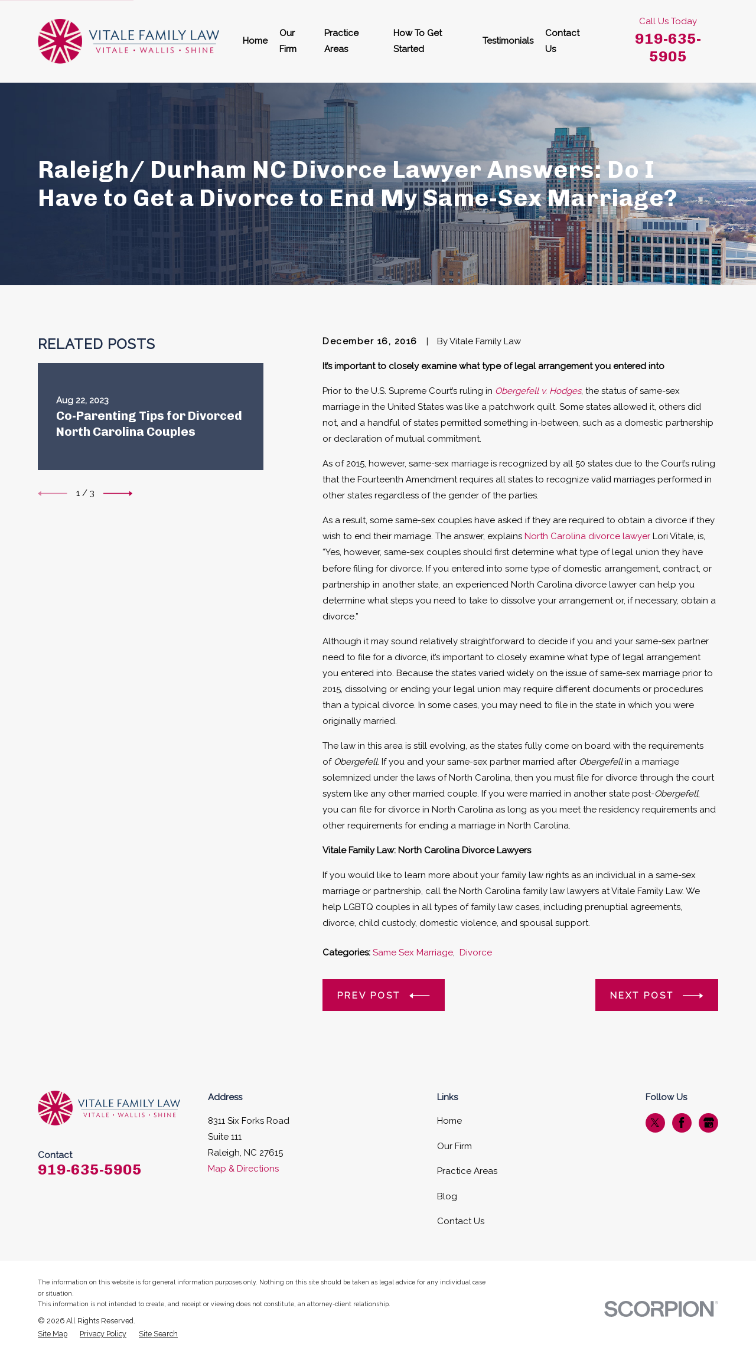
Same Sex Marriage (413, 952)
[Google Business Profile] (708, 1122)
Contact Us (460, 1221)
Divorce (476, 952)
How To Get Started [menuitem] (417, 41)
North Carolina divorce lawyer (587, 536)
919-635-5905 (668, 47)
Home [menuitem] (255, 40)
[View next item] (118, 493)
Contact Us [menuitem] (562, 41)
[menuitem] (52, 1334)
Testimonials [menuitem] (508, 40)
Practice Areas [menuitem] (341, 41)
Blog (447, 1196)
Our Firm (454, 1146)
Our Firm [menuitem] (287, 41)
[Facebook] (681, 1122)
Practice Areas (467, 1171)
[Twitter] (655, 1122)
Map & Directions (243, 1168)
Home (449, 1120)
